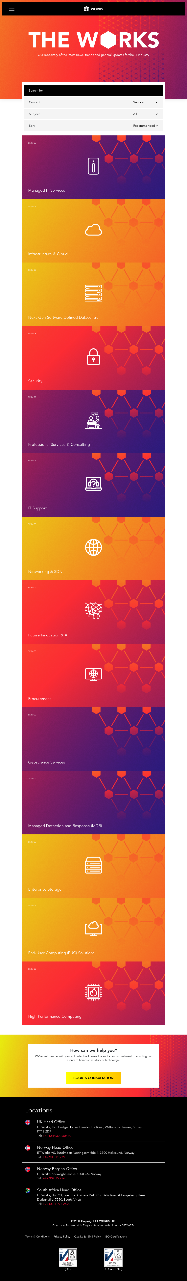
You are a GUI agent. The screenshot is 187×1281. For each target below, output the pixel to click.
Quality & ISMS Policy (87, 1236)
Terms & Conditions (37, 1236)
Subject (34, 114)
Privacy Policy (62, 1236)
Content (34, 102)
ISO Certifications (116, 1236)
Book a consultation (93, 1078)
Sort (32, 126)
